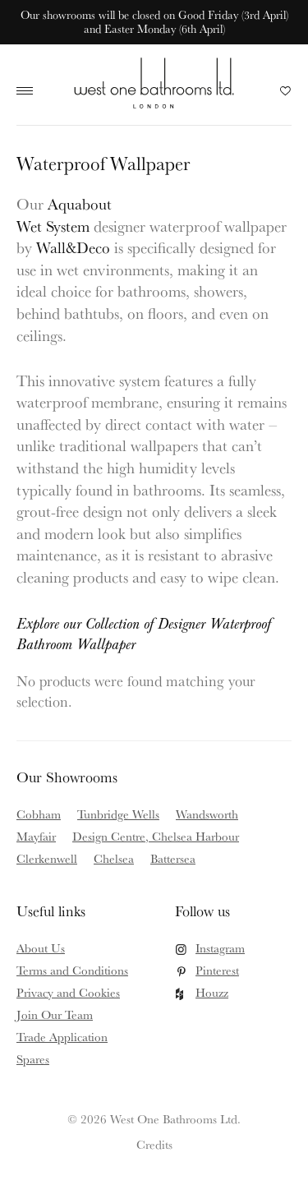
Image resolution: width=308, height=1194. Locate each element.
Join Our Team (54, 1014)
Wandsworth (207, 814)
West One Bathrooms (154, 82)
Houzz (211, 992)
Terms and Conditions (72, 970)
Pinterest (217, 970)
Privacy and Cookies (68, 992)
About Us (40, 948)
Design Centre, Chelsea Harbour (155, 836)
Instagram (220, 948)
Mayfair (36, 836)
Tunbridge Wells (118, 814)
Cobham (38, 814)
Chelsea (114, 858)
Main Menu (28, 91)
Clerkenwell (46, 858)
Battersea (172, 858)
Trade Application (62, 1036)
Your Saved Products (286, 95)
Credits (154, 1144)
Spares (32, 1058)
